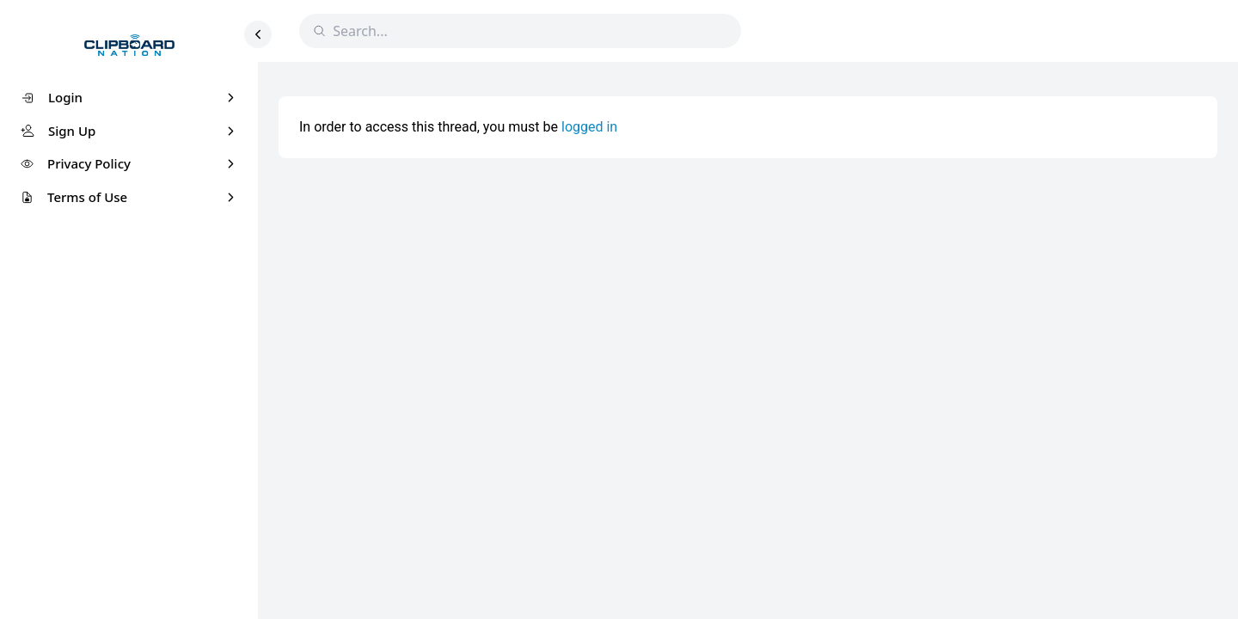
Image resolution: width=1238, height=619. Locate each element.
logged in (589, 127)
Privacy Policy (89, 163)
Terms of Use (87, 196)
